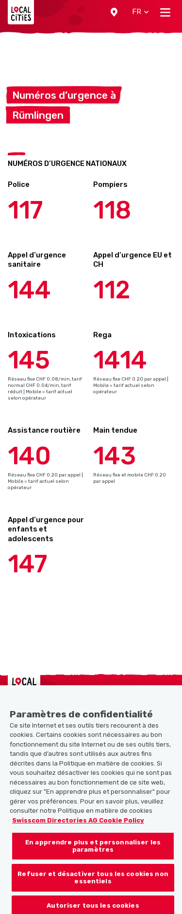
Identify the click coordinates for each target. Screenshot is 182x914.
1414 (120, 360)
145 (29, 360)
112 (111, 290)
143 (114, 456)
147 (27, 564)
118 (112, 210)
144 (29, 290)
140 (29, 456)
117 (25, 210)
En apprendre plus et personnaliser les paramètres (93, 854)
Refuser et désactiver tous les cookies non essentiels (92, 886)
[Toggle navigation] (165, 12)
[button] (114, 12)
